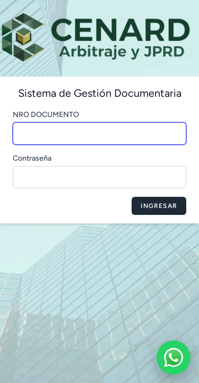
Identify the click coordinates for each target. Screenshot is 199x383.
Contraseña (32, 158)
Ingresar (159, 206)
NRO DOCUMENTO (46, 114)
